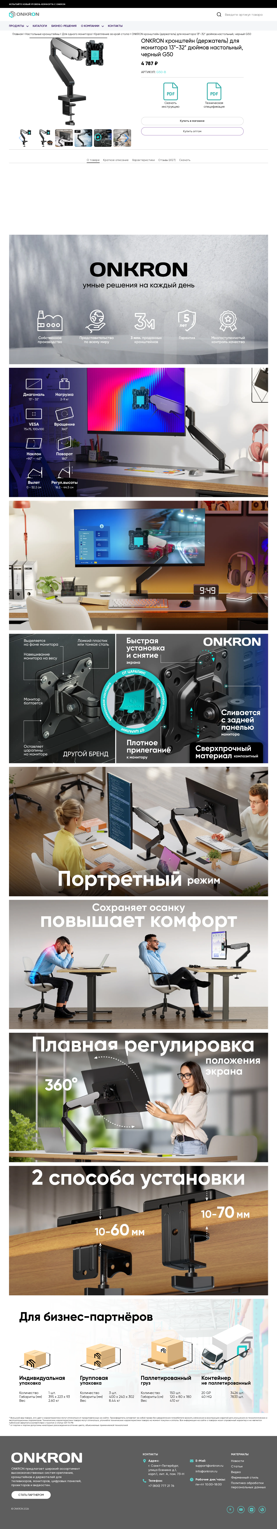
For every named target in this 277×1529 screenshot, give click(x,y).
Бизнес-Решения (63, 26)
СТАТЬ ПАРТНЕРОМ (31, 1495)
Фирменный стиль (244, 1477)
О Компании (90, 26)
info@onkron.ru (206, 1471)
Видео (236, 1472)
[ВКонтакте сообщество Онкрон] (251, 1509)
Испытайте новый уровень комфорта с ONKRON (37, 4)
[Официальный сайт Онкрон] (262, 1509)
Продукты (16, 26)
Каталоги (40, 26)
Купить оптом (192, 131)
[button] (126, 138)
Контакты (115, 26)
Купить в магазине (192, 120)
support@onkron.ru (209, 1465)
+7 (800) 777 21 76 (161, 1486)
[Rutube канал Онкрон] (230, 1509)
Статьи (237, 1466)
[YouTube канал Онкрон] (240, 1509)
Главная (18, 34)
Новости (237, 1461)
